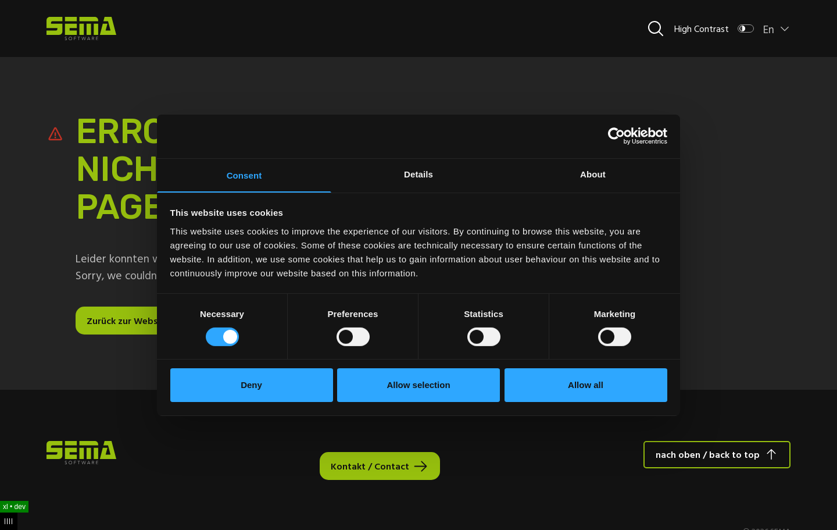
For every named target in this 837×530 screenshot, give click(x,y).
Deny (251, 385)
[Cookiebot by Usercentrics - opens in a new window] (616, 135)
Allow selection (418, 385)
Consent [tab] (244, 175)
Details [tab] (418, 173)
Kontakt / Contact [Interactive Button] (370, 466)
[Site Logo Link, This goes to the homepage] (81, 28)
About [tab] (593, 173)
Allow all (585, 385)
